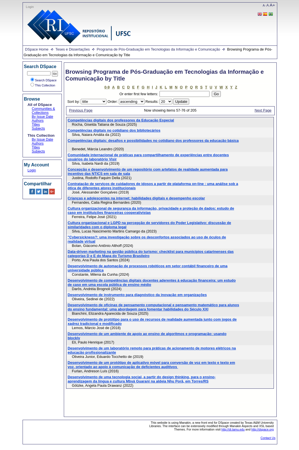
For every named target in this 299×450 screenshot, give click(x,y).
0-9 (107, 87)
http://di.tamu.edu (233, 429)
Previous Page (81, 110)
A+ (272, 5)
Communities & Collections (43, 111)
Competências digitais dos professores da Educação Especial (121, 120)
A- (264, 5)
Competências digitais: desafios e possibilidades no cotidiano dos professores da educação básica (153, 140)
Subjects (38, 129)
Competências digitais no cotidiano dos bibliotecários (114, 130)
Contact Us (268, 438)
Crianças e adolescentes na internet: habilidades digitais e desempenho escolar (136, 198)
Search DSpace (43, 80)
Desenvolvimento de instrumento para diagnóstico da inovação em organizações (137, 295)
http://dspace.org (262, 429)
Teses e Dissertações (72, 49)
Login (30, 6)
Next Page (263, 110)
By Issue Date (42, 117)
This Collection (42, 85)
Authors (38, 121)
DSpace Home (37, 49)
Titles (36, 125)
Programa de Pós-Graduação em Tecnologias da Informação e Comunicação (158, 49)
